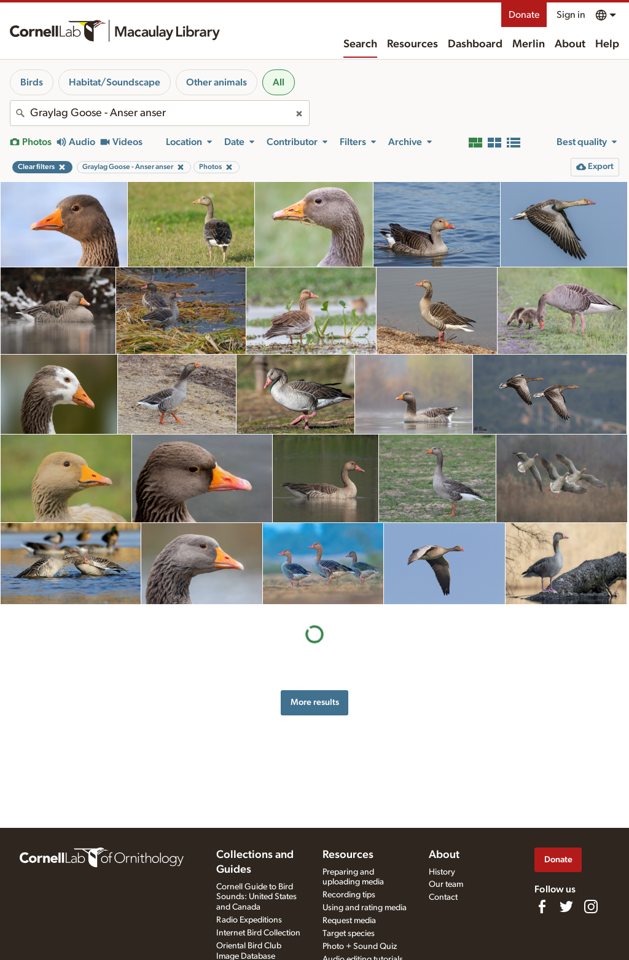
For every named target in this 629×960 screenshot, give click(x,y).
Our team (446, 884)
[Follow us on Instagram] (591, 906)
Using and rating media (364, 907)
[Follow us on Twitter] (566, 906)
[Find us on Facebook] (541, 906)
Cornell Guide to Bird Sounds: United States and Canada (256, 897)
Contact (443, 897)
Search (360, 44)
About (570, 44)
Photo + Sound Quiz (359, 946)
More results (315, 702)
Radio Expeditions (249, 920)
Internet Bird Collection (258, 933)
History (442, 872)
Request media (349, 920)
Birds (31, 82)
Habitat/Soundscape (114, 82)
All (278, 82)
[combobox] (159, 113)
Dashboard (475, 44)
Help (607, 44)
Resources (412, 44)
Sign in (571, 15)
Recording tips (348, 895)
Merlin (528, 44)
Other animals (216, 82)
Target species (348, 933)
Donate (524, 15)
